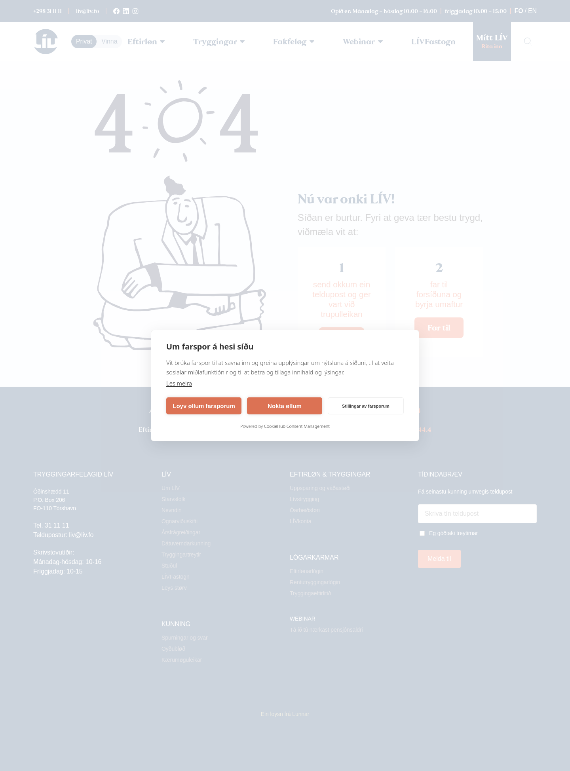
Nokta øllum (285, 406)
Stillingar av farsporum (366, 406)
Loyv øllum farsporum (204, 406)
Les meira (179, 383)
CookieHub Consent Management (297, 426)
